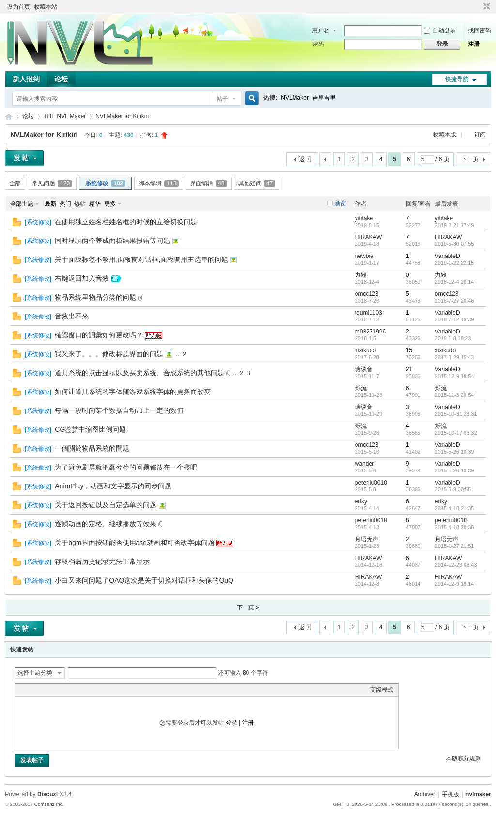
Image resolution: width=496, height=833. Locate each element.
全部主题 (21, 203)
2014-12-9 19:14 (454, 584)
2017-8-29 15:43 (454, 357)
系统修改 (105, 183)
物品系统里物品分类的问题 (95, 297)
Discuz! (47, 794)
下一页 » (248, 607)
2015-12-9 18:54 (454, 376)
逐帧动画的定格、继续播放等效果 (105, 524)
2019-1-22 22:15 (454, 263)
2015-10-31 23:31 (456, 414)
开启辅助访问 (477, 6)
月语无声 (366, 539)
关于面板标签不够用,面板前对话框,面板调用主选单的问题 (141, 259)
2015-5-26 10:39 (454, 451)
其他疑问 (256, 183)
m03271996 (370, 331)
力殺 (361, 275)
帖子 (222, 98)
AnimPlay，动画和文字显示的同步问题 (113, 486)
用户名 (320, 30)
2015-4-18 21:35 (454, 508)
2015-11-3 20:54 (454, 395)
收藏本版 (445, 134)
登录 (231, 722)
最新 (50, 203)
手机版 (450, 794)
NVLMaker (295, 97)
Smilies (93, 690)
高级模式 (381, 689)
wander (364, 463)
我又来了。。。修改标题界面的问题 (109, 354)
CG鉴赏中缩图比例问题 (90, 429)
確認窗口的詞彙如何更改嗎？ (99, 335)
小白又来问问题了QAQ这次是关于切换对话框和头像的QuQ (144, 580)
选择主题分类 (34, 672)
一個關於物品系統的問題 (92, 448)
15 (409, 350)
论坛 (61, 79)
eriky (361, 501)
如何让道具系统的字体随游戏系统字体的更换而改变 (133, 391)
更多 (110, 203)
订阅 (480, 134)
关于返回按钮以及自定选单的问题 (105, 505)
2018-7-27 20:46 (454, 300)
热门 (65, 203)
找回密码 (479, 30)
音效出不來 (72, 316)
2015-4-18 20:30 (454, 527)
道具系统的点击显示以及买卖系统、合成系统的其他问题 (139, 373)
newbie (364, 256)
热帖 (80, 203)
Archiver (424, 794)
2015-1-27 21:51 (454, 546)
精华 (95, 203)
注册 (474, 44)
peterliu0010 (371, 482)
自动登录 (440, 30)
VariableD (447, 256)
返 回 (305, 159)
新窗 (340, 203)
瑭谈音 (363, 369)
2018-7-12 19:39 (454, 319)
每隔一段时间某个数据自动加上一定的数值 (119, 410)
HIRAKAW (368, 237)
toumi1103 (368, 312)
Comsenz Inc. (49, 804)
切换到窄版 (485, 6)
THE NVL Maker (9, 116)
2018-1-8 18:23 (453, 338)
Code (81, 690)
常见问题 (52, 183)
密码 (318, 44)
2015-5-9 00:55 (453, 489)
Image (44, 690)
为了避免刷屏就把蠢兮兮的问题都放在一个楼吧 (126, 467)
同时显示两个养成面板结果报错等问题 (112, 240)
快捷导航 (456, 79)
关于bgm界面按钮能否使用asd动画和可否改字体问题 (135, 542)
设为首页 (18, 6)
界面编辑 (208, 183)
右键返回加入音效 (82, 278)
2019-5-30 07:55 (454, 244)
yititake (364, 218)
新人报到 (26, 79)
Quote (69, 690)
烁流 (361, 388)
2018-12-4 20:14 (454, 282)
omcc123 (367, 293)
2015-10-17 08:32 (456, 433)
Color (32, 690)
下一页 (470, 159)
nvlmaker (478, 794)
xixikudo (365, 350)
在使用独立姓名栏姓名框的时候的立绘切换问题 (126, 222)
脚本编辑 (159, 183)
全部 (15, 183)
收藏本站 (45, 6)
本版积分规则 (463, 758)
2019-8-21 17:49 (454, 225)
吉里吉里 (324, 97)
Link (57, 690)
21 (409, 369)
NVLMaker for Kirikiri (122, 116)
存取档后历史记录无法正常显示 (102, 561)
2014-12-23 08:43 (456, 565)
